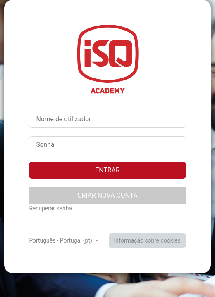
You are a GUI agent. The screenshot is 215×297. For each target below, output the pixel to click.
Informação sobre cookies (147, 240)
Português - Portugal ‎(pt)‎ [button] (61, 240)
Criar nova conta (107, 195)
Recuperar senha (50, 208)
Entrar (107, 170)
